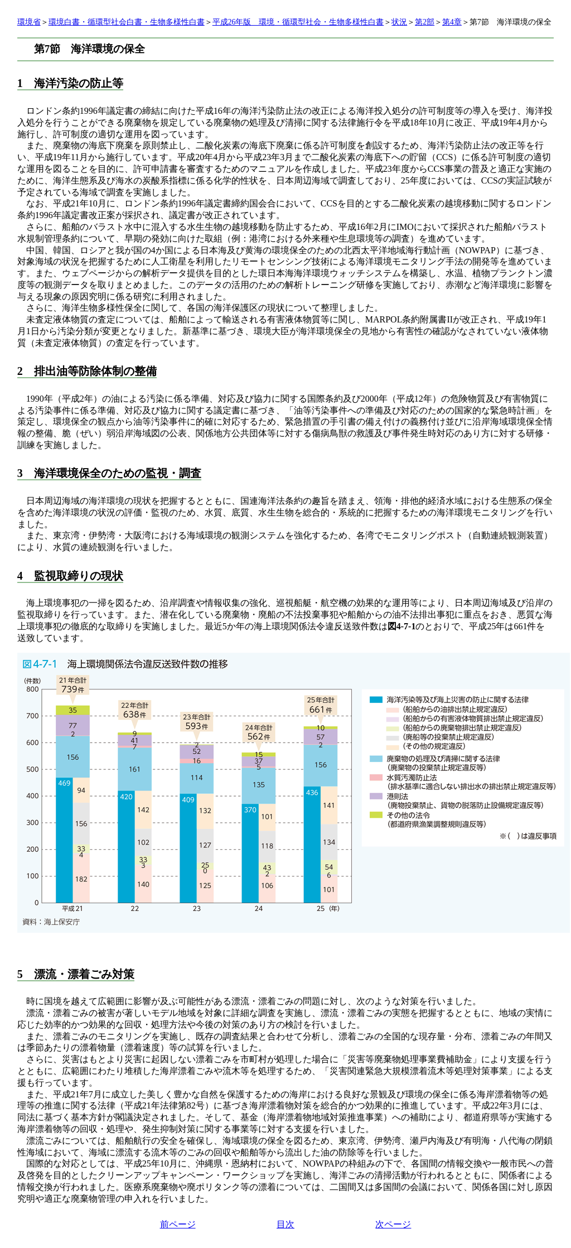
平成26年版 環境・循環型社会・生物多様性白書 (298, 22)
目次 (285, 1224)
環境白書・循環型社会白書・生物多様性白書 (127, 22)
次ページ (393, 1224)
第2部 (424, 22)
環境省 (29, 22)
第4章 (452, 22)
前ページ (178, 1224)
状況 (399, 22)
